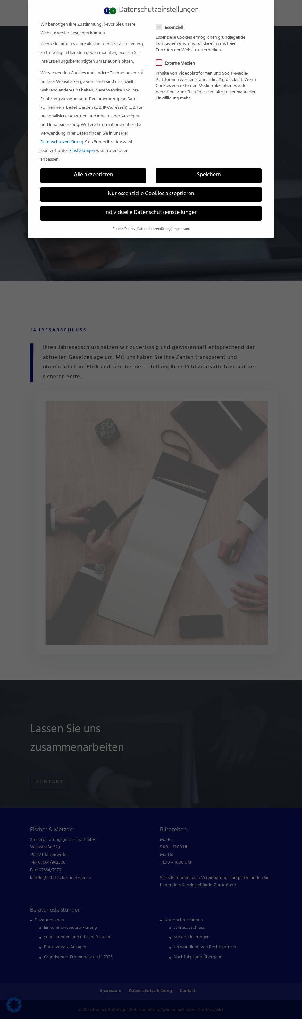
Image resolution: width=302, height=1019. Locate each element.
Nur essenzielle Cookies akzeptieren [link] (151, 185)
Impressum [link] (181, 220)
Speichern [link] (209, 166)
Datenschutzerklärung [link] (61, 133)
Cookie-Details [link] (124, 220)
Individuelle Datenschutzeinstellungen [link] (151, 204)
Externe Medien (178, 55)
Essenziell (172, 18)
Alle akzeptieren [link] (93, 166)
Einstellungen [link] (82, 142)
